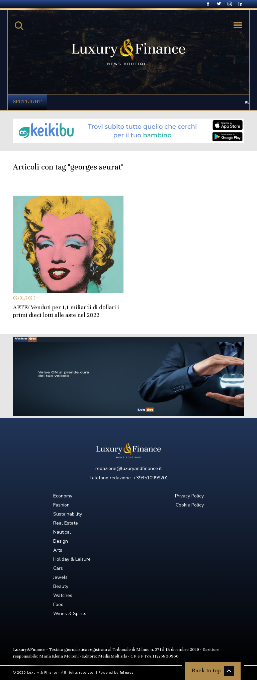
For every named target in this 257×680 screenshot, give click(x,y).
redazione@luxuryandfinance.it (128, 468)
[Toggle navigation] (238, 25)
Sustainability (67, 514)
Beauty (60, 586)
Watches (62, 595)
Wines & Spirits (69, 613)
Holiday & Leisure (72, 559)
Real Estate (65, 523)
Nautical (62, 532)
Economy (62, 496)
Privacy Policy (189, 496)
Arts (57, 550)
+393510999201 (150, 478)
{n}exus (126, 672)
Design (60, 541)
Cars (58, 568)
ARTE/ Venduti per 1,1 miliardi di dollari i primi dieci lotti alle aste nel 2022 (66, 311)
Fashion (61, 505)
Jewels (60, 577)
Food (58, 604)
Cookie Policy (190, 505)
